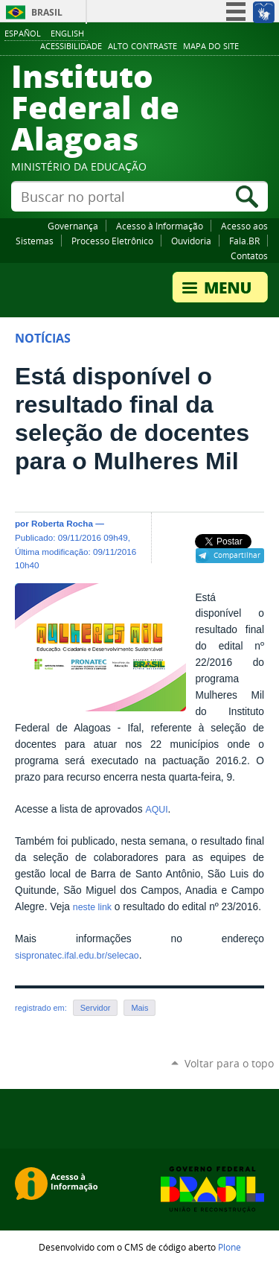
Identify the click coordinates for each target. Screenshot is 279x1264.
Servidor (95, 1007)
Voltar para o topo (229, 1063)
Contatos (249, 255)
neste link (92, 907)
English (67, 33)
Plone (229, 1247)
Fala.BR (244, 241)
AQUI (156, 809)
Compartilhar (237, 555)
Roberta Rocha (62, 523)
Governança (73, 226)
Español (22, 33)
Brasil (46, 12)
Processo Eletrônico (112, 241)
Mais (139, 1007)
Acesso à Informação (159, 226)
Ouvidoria (191, 241)
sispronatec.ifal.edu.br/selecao (77, 955)
